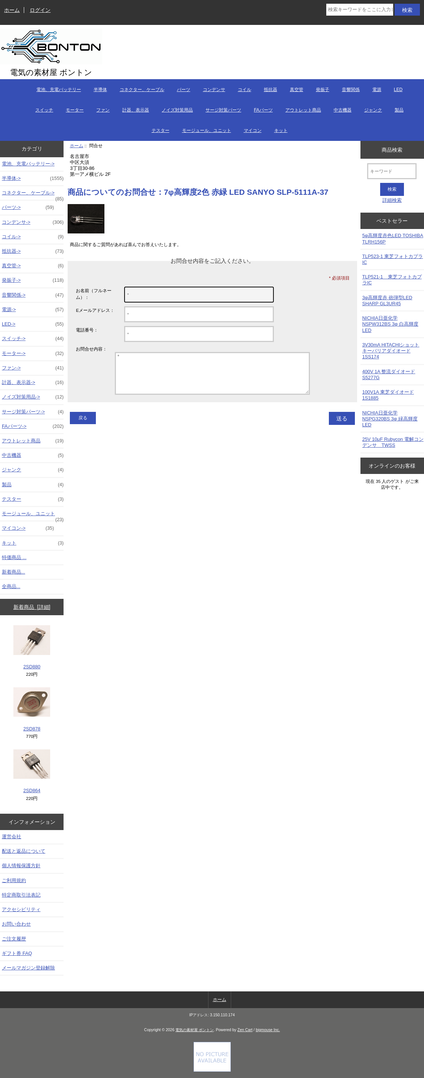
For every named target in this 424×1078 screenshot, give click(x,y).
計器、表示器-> (33, 382)
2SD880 (31, 647)
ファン (103, 110)
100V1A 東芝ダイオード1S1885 (388, 395)
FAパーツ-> (33, 426)
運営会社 (11, 836)
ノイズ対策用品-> (33, 397)
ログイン (40, 10)
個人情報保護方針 (21, 865)
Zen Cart (245, 1030)
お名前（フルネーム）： (93, 293)
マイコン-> (28, 528)
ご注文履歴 (14, 939)
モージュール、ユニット (206, 130)
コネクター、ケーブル (142, 89)
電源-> (33, 310)
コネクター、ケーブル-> (33, 195)
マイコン (253, 130)
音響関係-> (33, 295)
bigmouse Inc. (268, 1030)
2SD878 (31, 709)
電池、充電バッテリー (58, 89)
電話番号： (87, 329)
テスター (160, 130)
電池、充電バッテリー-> (28, 164)
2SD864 (31, 771)
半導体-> (33, 178)
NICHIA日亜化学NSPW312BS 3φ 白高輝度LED (390, 324)
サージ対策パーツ (223, 110)
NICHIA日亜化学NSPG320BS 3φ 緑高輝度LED (390, 418)
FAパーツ (263, 110)
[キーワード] (392, 171)
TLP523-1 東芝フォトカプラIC (392, 259)
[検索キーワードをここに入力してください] (359, 10)
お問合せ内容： (91, 348)
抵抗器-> (33, 251)
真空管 (296, 89)
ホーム (12, 10)
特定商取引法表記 (21, 895)
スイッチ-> (33, 339)
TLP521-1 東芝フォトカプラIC (392, 279)
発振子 (322, 89)
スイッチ (44, 110)
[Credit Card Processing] (212, 1070)
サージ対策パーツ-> (33, 412)
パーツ (183, 89)
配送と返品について (23, 851)
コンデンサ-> (33, 222)
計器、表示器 (135, 110)
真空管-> (33, 266)
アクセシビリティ (21, 909)
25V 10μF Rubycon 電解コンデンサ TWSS (393, 442)
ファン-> (33, 368)
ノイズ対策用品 (177, 110)
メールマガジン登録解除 (28, 968)
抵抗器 (270, 89)
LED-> (33, 324)
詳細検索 (392, 200)
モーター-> (33, 353)
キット (281, 130)
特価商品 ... (14, 557)
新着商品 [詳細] (31, 607)
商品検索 (392, 149)
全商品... (11, 586)
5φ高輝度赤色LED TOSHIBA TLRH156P (392, 238)
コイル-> (33, 237)
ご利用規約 (14, 880)
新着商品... (13, 572)
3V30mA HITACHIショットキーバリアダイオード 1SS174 (391, 350)
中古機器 (343, 110)
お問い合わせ (16, 924)
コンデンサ (214, 89)
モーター (75, 110)
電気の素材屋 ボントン (194, 1030)
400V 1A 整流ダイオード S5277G (388, 374)
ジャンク (373, 110)
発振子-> (33, 280)
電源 (376, 89)
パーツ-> (28, 207)
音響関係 (351, 89)
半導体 (100, 89)
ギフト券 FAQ (17, 953)
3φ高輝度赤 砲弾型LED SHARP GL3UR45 (387, 300)
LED (398, 89)
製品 (399, 110)
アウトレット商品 (303, 110)
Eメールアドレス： (95, 310)
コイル (244, 89)
